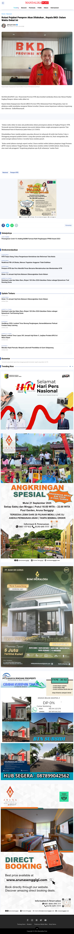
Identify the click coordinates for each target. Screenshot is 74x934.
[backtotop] (37, 929)
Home (3, 14)
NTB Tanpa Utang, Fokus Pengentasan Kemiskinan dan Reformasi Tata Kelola (28, 257)
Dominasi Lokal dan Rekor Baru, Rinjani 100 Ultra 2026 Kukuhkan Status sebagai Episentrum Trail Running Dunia (35, 281)
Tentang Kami (21, 924)
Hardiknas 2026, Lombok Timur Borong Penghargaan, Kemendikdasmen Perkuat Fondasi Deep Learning (29, 324)
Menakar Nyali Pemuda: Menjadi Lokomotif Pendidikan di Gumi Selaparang (28, 348)
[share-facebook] (3, 225)
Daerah (5, 321)
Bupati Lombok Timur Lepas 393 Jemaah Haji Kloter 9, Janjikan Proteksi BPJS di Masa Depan (29, 336)
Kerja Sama (52, 924)
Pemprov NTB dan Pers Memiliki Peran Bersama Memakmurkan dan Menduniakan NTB (32, 268)
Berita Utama (7, 309)
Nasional (5, 172)
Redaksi (29, 924)
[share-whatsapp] (12, 225)
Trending (16, 8)
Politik (40, 8)
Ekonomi (24, 8)
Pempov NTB (14, 172)
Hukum (46, 8)
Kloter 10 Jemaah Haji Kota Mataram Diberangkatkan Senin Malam (25, 274)
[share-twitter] (7, 225)
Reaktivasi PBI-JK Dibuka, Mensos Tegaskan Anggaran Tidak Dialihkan (26, 262)
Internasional (55, 8)
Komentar (68, 225)
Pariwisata (32, 8)
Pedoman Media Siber (41, 924)
